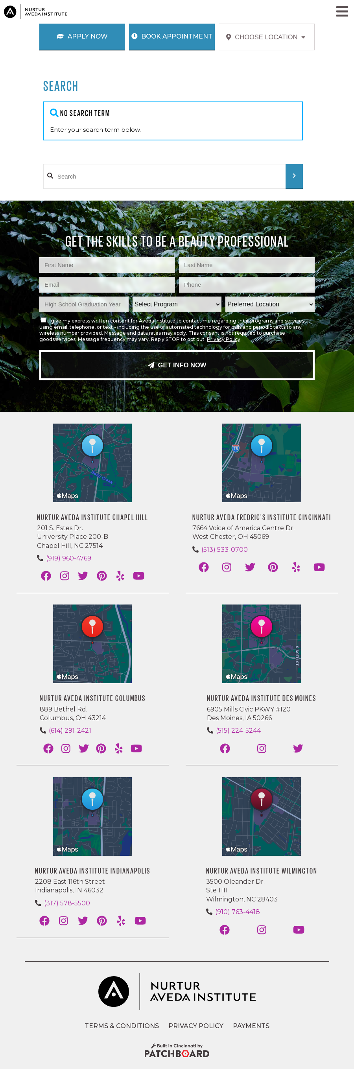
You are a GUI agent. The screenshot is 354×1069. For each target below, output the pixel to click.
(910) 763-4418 (237, 912)
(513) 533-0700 (224, 549)
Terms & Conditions (122, 1026)
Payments (251, 1026)
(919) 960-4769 (68, 558)
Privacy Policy (223, 339)
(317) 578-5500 (67, 903)
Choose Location (265, 37)
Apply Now (82, 36)
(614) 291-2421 (70, 730)
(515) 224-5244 (238, 730)
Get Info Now (177, 365)
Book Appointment (171, 36)
